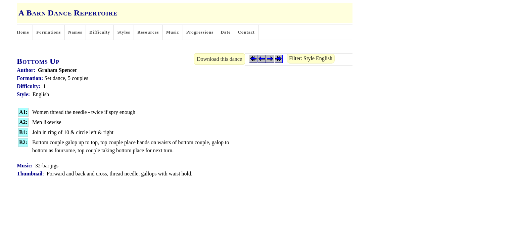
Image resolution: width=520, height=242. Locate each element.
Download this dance (219, 59)
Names (75, 32)
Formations (48, 32)
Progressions (200, 32)
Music (172, 32)
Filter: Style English (310, 58)
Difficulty (99, 32)
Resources (148, 32)
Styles (123, 32)
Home (23, 32)
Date (226, 32)
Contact (246, 32)
